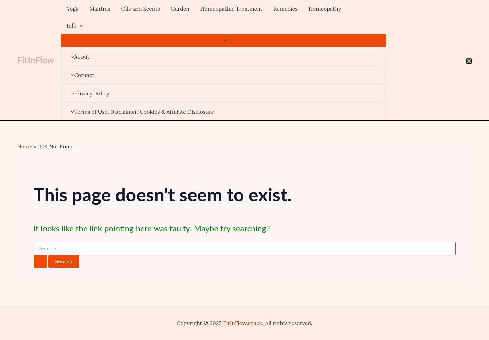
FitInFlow (35, 59)
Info (75, 25)
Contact (81, 74)
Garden (180, 8)
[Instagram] (469, 61)
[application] (80, 25)
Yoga (73, 8)
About (78, 56)
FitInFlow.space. (243, 323)
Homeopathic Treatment (231, 8)
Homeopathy (325, 8)
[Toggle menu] (223, 40)
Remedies (285, 8)
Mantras (99, 8)
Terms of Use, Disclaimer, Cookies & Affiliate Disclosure (141, 111)
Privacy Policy (88, 93)
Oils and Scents (140, 8)
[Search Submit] (40, 261)
